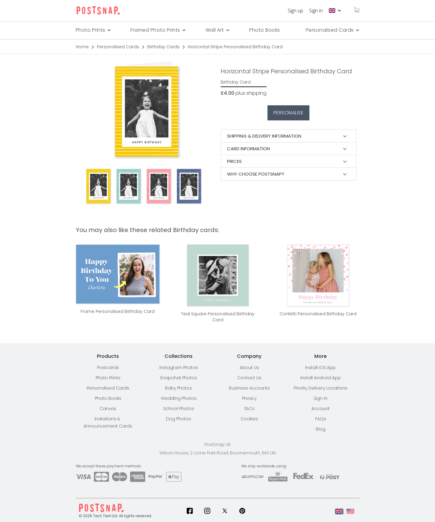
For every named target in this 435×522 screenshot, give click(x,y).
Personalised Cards (330, 30)
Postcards (108, 367)
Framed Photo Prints (155, 30)
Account (321, 409)
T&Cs (249, 409)
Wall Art (215, 30)
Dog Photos (178, 419)
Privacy (249, 398)
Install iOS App (320, 367)
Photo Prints (108, 378)
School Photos (178, 409)
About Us (249, 367)
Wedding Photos (179, 398)
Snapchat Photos (178, 378)
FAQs (320, 419)
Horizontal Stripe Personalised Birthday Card (235, 47)
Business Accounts (249, 388)
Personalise (288, 112)
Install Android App (320, 378)
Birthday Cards (163, 47)
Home (82, 47)
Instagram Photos (178, 367)
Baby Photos (178, 388)
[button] (335, 10)
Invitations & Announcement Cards (108, 422)
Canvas (108, 409)
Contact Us (249, 378)
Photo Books (264, 30)
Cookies (249, 419)
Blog (320, 429)
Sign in (316, 11)
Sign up (295, 11)
